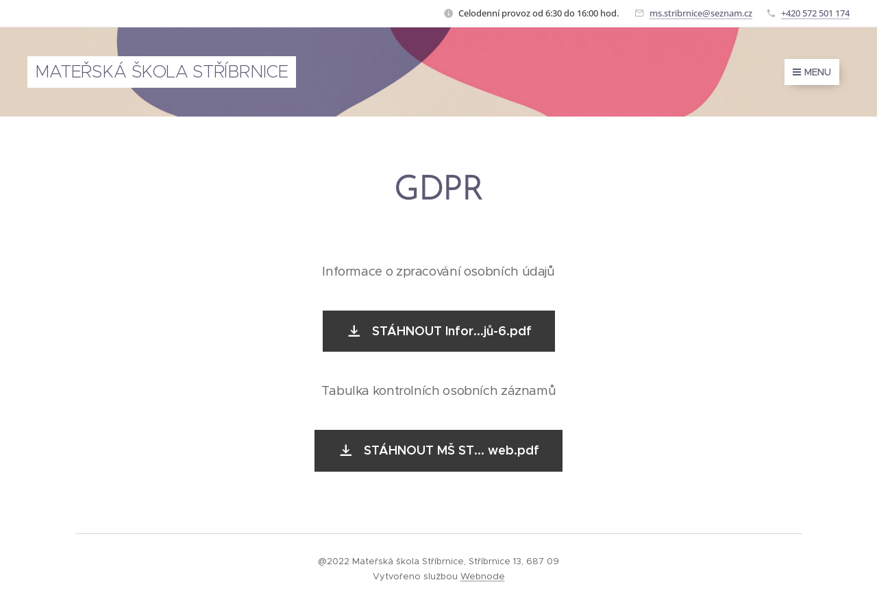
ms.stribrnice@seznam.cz (701, 13)
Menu (812, 72)
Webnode (482, 576)
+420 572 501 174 (815, 13)
